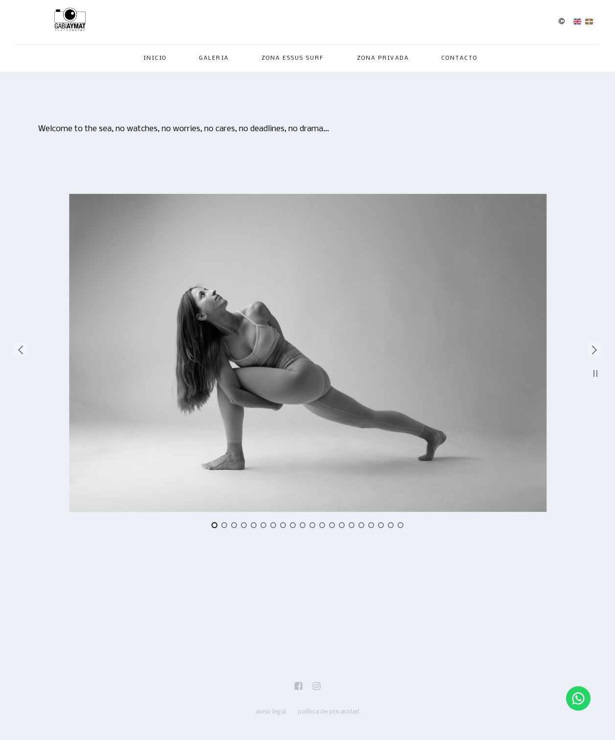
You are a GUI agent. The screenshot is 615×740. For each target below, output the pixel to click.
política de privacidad (328, 711)
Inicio (154, 58)
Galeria (214, 58)
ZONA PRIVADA (383, 58)
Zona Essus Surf (292, 58)
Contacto (459, 58)
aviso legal (271, 711)
